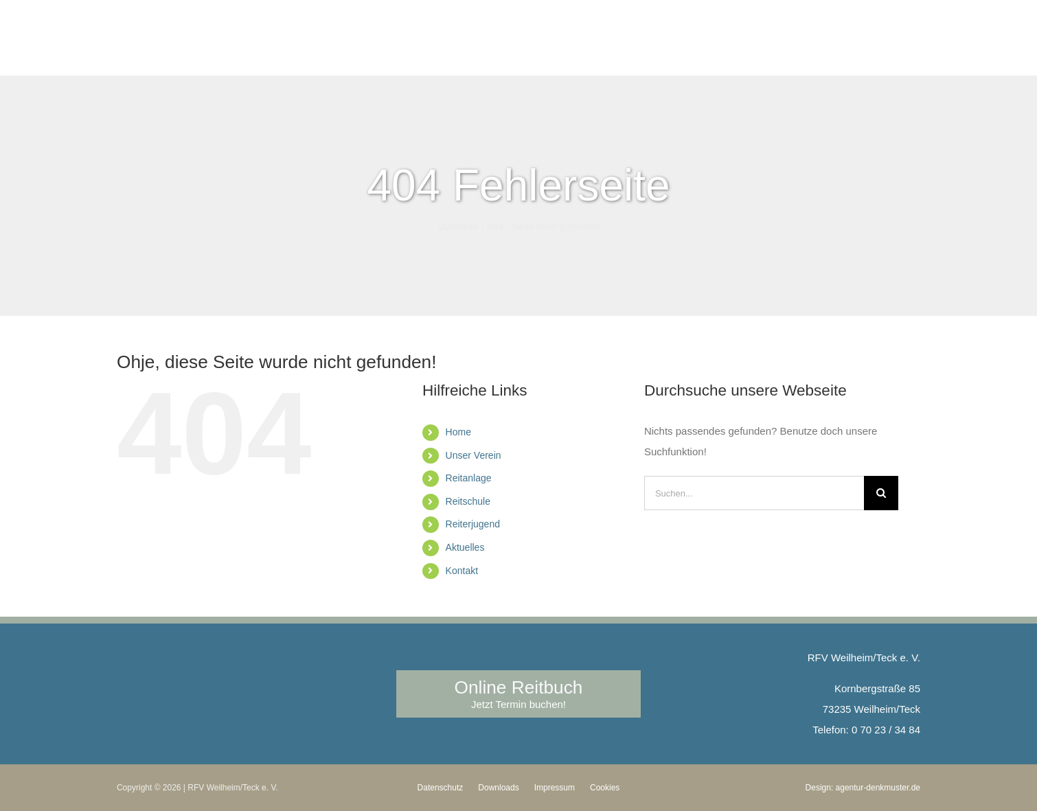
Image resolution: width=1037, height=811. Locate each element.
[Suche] (881, 493)
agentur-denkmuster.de (878, 787)
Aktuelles (465, 547)
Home (458, 431)
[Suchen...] (754, 493)
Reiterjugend (473, 523)
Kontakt (462, 570)
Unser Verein (473, 455)
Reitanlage (469, 477)
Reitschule (468, 501)
